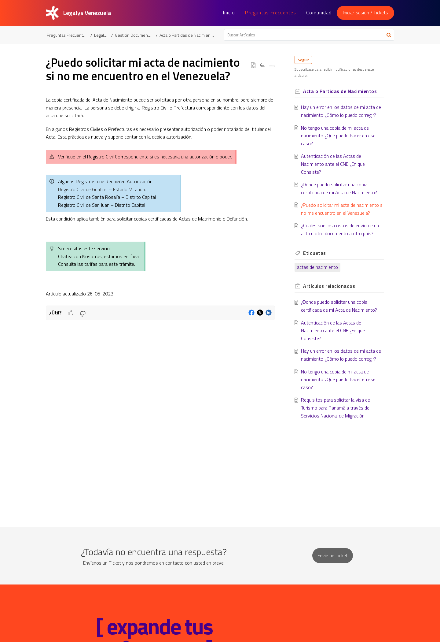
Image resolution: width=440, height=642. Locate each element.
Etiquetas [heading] (314, 253)
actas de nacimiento (317, 267)
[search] (309, 35)
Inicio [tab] (229, 12)
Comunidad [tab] (319, 12)
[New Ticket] (332, 555)
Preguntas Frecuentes (67, 35)
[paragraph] (160, 201)
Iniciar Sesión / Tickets (365, 12)
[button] (389, 35)
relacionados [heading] (329, 286)
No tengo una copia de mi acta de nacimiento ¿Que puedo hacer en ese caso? (338, 135)
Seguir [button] (303, 60)
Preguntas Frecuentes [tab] (270, 12)
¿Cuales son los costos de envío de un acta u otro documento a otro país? (340, 229)
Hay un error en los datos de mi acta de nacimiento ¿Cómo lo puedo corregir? (341, 111)
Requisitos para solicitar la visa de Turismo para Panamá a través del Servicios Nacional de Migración (335, 407)
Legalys (101, 35)
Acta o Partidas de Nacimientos (187, 35)
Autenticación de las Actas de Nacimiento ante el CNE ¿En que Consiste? (333, 163)
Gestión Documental (134, 35)
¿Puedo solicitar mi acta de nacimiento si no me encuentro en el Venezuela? (342, 209)
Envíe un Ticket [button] (332, 555)
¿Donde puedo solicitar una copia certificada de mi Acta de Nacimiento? (339, 188)
